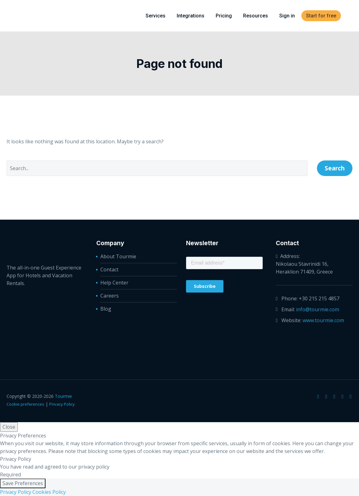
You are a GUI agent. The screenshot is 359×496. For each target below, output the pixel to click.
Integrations (190, 16)
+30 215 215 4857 (319, 298)
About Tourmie (118, 256)
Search (335, 168)
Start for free (321, 16)
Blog (105, 308)
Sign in (287, 16)
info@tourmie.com (317, 309)
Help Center (114, 282)
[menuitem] (350, 16)
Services (155, 16)
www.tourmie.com (323, 320)
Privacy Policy (62, 404)
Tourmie (63, 396)
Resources (255, 16)
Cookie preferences (25, 404)
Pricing (224, 16)
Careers (109, 295)
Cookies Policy (49, 492)
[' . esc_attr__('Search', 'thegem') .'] (157, 168)
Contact (109, 269)
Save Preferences (22, 483)
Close (8, 426)
